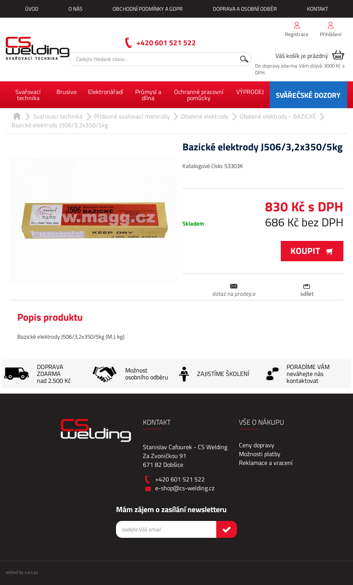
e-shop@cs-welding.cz (184, 488)
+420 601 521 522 (166, 42)
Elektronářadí (105, 91)
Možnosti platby (259, 453)
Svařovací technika (28, 94)
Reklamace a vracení (266, 462)
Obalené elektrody (205, 116)
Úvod (31, 9)
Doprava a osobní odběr (245, 9)
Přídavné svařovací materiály (132, 116)
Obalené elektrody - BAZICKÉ (278, 116)
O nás (75, 9)
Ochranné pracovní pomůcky (199, 94)
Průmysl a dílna (148, 94)
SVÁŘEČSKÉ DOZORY (308, 95)
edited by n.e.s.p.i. (22, 572)
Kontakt (317, 9)
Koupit (312, 250)
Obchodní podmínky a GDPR (148, 9)
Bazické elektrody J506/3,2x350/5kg (60, 125)
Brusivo (66, 91)
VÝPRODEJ (250, 91)
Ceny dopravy (256, 445)
